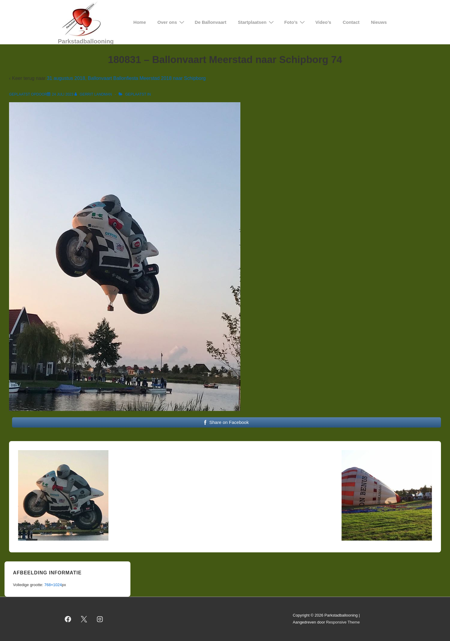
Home (139, 22)
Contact (351, 22)
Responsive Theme (343, 622)
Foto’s (295, 22)
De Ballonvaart (211, 22)
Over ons (172, 22)
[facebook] (68, 619)
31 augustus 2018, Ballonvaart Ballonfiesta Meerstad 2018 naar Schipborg (126, 78)
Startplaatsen (256, 22)
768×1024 (53, 585)
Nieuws (379, 22)
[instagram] (100, 619)
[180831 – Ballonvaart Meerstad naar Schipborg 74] (62, 94)
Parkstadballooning (86, 41)
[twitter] (84, 619)
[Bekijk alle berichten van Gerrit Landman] (93, 94)
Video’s (323, 22)
